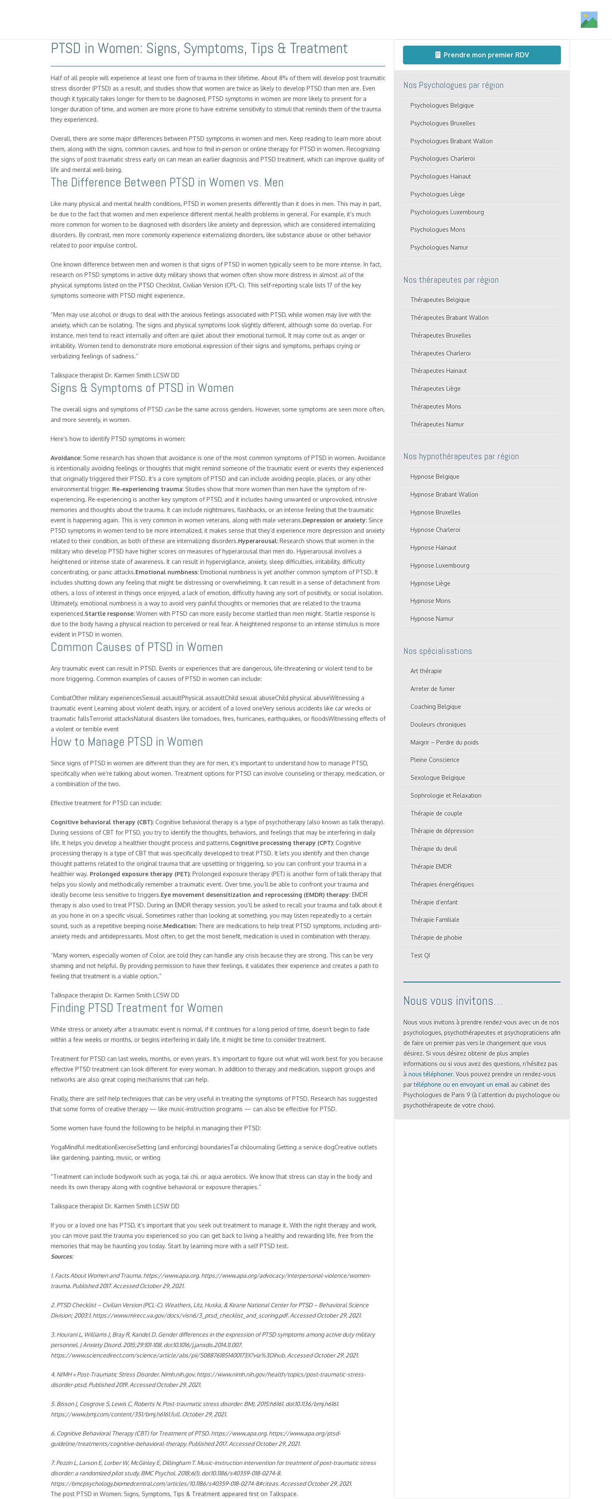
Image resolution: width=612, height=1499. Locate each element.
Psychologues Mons (437, 229)
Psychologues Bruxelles (442, 123)
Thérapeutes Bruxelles (440, 335)
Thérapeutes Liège (435, 388)
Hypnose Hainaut (433, 547)
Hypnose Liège (430, 583)
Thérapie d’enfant (434, 902)
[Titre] (63, 20)
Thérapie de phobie (436, 937)
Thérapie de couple (436, 813)
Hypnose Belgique (435, 476)
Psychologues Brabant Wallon (451, 141)
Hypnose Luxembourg (439, 565)
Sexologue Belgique (437, 777)
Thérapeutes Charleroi (440, 353)
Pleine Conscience (435, 759)
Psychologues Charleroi (442, 158)
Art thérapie (426, 670)
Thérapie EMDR (431, 866)
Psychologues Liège (437, 194)
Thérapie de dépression (442, 830)
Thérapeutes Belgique (440, 299)
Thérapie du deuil (433, 848)
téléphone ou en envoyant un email (461, 1084)
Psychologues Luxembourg (447, 212)
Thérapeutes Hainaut (438, 370)
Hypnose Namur (432, 618)
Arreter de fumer (432, 688)
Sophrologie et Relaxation (446, 795)
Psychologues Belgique (442, 105)
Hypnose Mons (430, 600)
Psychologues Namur (439, 247)
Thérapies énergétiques (442, 884)
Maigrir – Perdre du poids (444, 742)
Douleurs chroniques (438, 724)
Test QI (420, 955)
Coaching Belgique (435, 706)
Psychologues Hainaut (440, 176)
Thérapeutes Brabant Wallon (449, 317)
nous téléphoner (430, 1074)
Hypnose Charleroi (435, 529)
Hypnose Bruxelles (435, 512)
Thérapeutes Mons (435, 406)
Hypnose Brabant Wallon (444, 494)
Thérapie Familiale (435, 919)
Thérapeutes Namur (437, 424)
